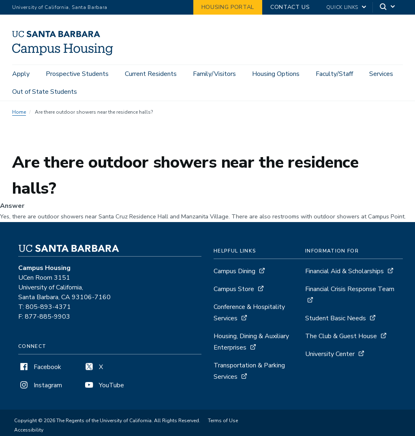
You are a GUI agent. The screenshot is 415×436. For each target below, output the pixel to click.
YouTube (103, 385)
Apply (21, 73)
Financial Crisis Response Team (349, 289)
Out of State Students (44, 91)
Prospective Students (77, 73)
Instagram (40, 385)
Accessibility (28, 430)
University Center (330, 354)
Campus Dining (234, 271)
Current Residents (151, 73)
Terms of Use (223, 420)
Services (381, 73)
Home (19, 112)
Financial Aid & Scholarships (344, 271)
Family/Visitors (214, 73)
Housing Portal (227, 7)
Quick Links (342, 7)
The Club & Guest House (341, 336)
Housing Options (275, 73)
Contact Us (290, 7)
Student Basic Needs (335, 318)
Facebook (39, 367)
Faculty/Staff (334, 73)
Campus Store (234, 289)
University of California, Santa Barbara (59, 7)
